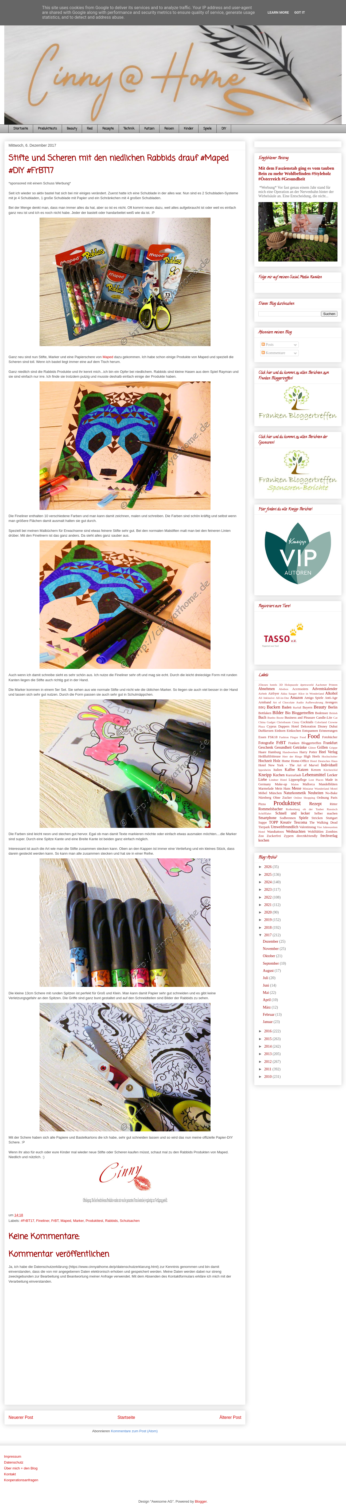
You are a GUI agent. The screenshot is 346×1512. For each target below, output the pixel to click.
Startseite (20, 128)
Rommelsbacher (270, 809)
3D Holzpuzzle (288, 684)
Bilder (278, 712)
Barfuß (297, 707)
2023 (268, 890)
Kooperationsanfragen (21, 1480)
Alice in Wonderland (311, 693)
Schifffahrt (264, 813)
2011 (268, 1069)
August (269, 971)
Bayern (307, 707)
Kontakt (10, 1474)
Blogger (201, 1501)
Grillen (322, 747)
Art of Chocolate (284, 702)
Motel (333, 788)
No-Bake (331, 793)
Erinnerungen (328, 731)
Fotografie (266, 743)
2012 (268, 1062)
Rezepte (108, 128)
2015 (268, 1039)
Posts (268, 345)
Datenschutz (13, 1462)
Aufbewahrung (314, 702)
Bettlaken (264, 713)
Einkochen (294, 731)
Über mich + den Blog (20, 1468)
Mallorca (309, 784)
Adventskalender (324, 689)
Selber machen (325, 813)
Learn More (278, 12)
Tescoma (300, 822)
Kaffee (290, 770)
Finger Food (298, 737)
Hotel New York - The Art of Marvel (288, 765)
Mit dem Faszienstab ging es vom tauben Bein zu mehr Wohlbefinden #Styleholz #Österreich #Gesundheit (296, 173)
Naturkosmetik (295, 793)
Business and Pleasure (300, 717)
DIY (223, 128)
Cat (335, 717)
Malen (295, 784)
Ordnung (323, 797)
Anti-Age (331, 698)
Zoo (261, 836)
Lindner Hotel (278, 779)
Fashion (284, 737)
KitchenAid (330, 769)
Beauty (72, 128)
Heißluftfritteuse (269, 756)
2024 (268, 882)
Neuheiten (316, 793)
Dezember (271, 941)
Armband (264, 702)
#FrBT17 (27, 1221)
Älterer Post (230, 1417)
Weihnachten (295, 831)
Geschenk (265, 747)
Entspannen (310, 731)
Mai (266, 993)
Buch (262, 717)
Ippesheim (264, 769)
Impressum (12, 1456)
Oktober (269, 956)
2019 (268, 920)
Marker (78, 1221)
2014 (268, 1046)
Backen (273, 707)
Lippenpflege (298, 780)
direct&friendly (307, 836)
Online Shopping (304, 797)
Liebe (262, 780)
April (267, 1000)
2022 (268, 897)
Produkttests (47, 128)
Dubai (333, 726)
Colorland (321, 722)
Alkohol (331, 693)
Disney (322, 726)
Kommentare (273, 353)
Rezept (315, 803)
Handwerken (290, 752)
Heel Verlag (328, 752)
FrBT (55, 1221)
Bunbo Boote (275, 717)
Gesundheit (283, 747)
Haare (262, 752)
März (267, 1007)
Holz (276, 761)
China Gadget (266, 722)
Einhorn (280, 731)
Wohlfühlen (316, 831)
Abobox (283, 689)
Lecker (332, 775)
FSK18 (273, 737)
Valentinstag (307, 827)
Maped (108, 357)
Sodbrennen (288, 818)
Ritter (333, 804)
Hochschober (329, 756)
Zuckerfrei (274, 836)
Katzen (149, 128)
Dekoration (308, 726)
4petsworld (307, 684)
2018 (268, 928)
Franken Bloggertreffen (304, 743)
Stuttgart (331, 818)
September (271, 963)
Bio (287, 713)
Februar (269, 1015)
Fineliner (42, 1221)
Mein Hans (282, 788)
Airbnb (262, 693)
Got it (299, 12)
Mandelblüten (328, 784)
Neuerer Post (21, 1417)
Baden (286, 707)
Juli (266, 978)
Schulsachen (129, 1221)
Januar (268, 1022)
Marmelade (266, 788)
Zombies (331, 831)
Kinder (188, 128)
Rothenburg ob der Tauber (305, 809)
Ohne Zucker (282, 797)
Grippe (333, 747)
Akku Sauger (289, 693)
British (333, 713)
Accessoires (300, 689)
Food (89, 128)
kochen (263, 840)
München (275, 793)
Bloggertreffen (303, 713)
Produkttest (94, 1221)
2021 (268, 905)
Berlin (332, 707)
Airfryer (273, 693)
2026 (268, 867)
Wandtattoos (275, 831)
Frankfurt (330, 743)
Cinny (295, 722)
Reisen (169, 128)
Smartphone (267, 818)
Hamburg (274, 752)
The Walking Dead (323, 822)
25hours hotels (267, 684)
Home (286, 761)
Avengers (331, 702)
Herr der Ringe (292, 756)
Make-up (281, 784)
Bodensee (321, 713)
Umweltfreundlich (284, 827)
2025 (268, 875)
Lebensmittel (314, 774)
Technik (129, 128)
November (271, 949)
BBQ (261, 707)
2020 (268, 912)
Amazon (296, 698)
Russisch (332, 809)
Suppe (262, 822)
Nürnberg (264, 797)
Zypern (289, 836)
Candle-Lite (324, 717)
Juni (266, 985)
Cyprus (271, 726)
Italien (277, 770)
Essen (262, 737)
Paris (334, 797)
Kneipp (264, 774)
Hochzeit (265, 761)
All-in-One (282, 697)
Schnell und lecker (292, 813)
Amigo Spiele (314, 698)
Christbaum (284, 722)
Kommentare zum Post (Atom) (134, 1431)
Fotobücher (329, 737)
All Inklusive (266, 697)
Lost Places (316, 779)
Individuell (329, 765)
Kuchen (279, 775)
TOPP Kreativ (280, 822)
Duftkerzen (266, 731)
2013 (268, 1054)
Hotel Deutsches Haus (323, 761)
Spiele (207, 128)
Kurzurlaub (293, 775)
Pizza (262, 804)
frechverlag (328, 836)
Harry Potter (308, 752)
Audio (300, 702)
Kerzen (316, 770)
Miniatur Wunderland (316, 788)
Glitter (312, 747)
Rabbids (111, 1221)
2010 (268, 1077)
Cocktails (307, 722)
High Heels (312, 756)
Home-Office (300, 761)
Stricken (317, 818)
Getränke (300, 747)
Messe (296, 788)
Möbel (262, 793)
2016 (268, 1031)
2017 (268, 935)
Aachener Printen (326, 684)
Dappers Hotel (288, 726)
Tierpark (264, 827)
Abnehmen (266, 689)
